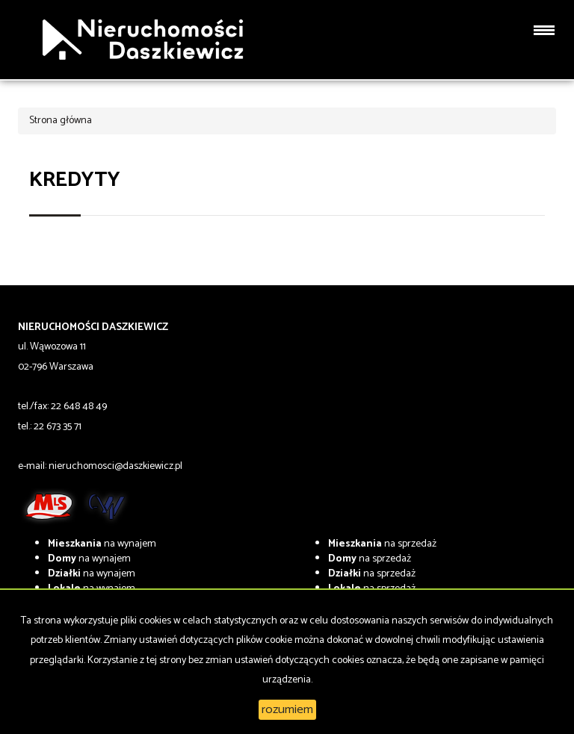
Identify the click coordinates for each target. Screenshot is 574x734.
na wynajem (102, 544)
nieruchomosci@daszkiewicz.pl (115, 466)
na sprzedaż (382, 544)
